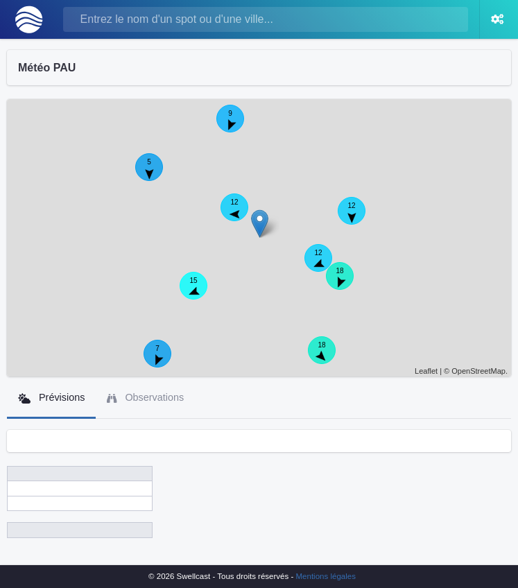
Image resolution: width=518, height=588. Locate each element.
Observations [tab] (145, 398)
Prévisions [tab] (51, 398)
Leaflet (426, 371)
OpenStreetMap (478, 371)
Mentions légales (326, 576)
